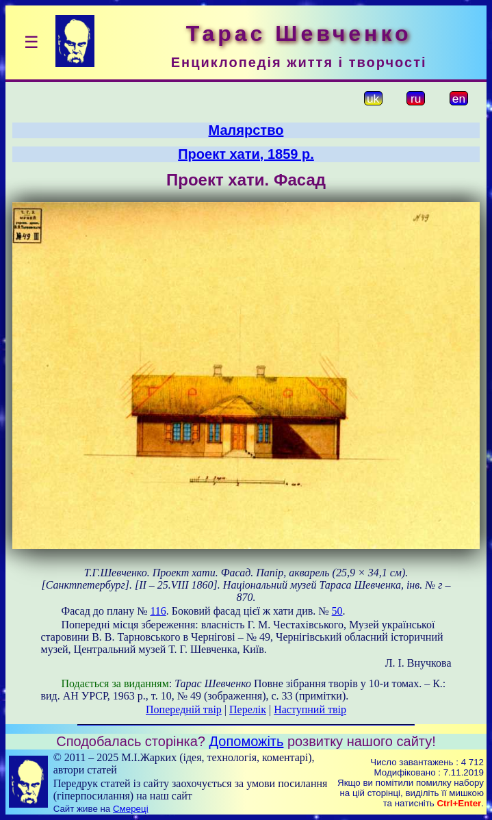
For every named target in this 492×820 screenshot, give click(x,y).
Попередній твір (184, 709)
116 (158, 611)
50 (337, 611)
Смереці (130, 809)
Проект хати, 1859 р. (246, 154)
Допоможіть (246, 741)
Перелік (247, 709)
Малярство (246, 130)
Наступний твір (310, 709)
